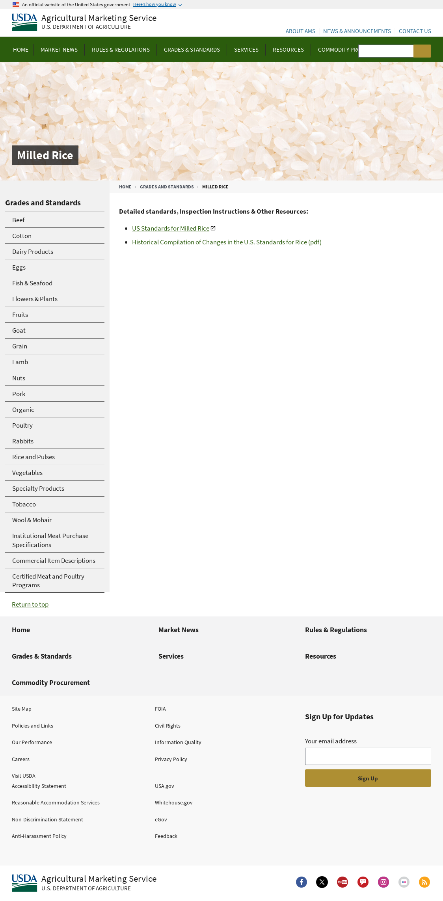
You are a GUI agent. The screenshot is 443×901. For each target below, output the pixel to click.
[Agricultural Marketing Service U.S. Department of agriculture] (84, 22)
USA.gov (164, 785)
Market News (178, 629)
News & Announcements (357, 31)
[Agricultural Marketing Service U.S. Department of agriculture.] (84, 883)
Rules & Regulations (336, 629)
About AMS (300, 31)
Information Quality (178, 742)
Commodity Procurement (51, 682)
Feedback (166, 836)
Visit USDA (23, 775)
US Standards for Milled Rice (170, 228)
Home (125, 187)
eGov (161, 819)
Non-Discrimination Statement (47, 819)
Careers (21, 759)
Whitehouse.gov (174, 802)
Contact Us (415, 31)
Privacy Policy (171, 759)
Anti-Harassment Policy (39, 836)
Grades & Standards (42, 656)
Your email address (331, 741)
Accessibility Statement (39, 785)
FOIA (160, 708)
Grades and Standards (167, 187)
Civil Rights (168, 725)
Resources (320, 656)
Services (171, 656)
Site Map (22, 708)
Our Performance (32, 742)
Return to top (30, 604)
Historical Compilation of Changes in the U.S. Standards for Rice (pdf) (227, 242)
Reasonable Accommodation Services (56, 802)
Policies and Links (32, 725)
